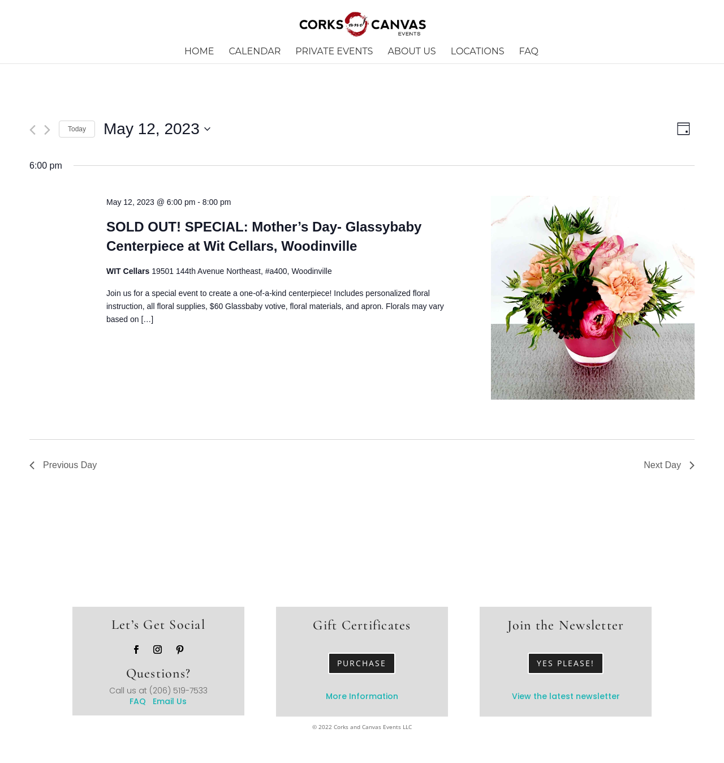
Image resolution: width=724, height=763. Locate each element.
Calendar (255, 52)
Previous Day (63, 465)
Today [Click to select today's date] (77, 129)
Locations (478, 52)
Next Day (669, 465)
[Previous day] (32, 130)
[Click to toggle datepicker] (157, 129)
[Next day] (47, 130)
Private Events (334, 52)
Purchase (361, 663)
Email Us (170, 701)
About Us (411, 52)
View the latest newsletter (566, 696)
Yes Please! (565, 663)
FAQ (528, 52)
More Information (362, 696)
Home (199, 52)
